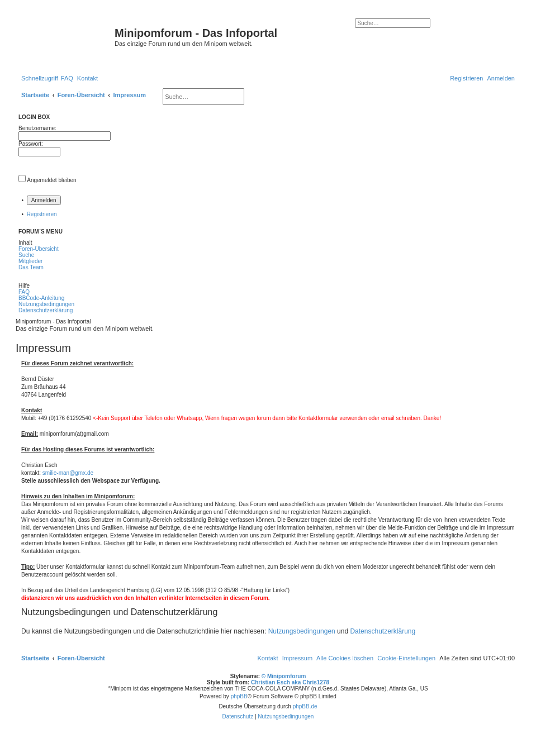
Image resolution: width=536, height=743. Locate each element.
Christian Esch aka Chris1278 (290, 682)
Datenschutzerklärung (382, 631)
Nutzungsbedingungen (301, 631)
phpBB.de (305, 706)
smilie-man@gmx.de (67, 473)
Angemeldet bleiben (51, 180)
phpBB (239, 696)
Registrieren (42, 214)
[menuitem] (67, 78)
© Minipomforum (284, 676)
